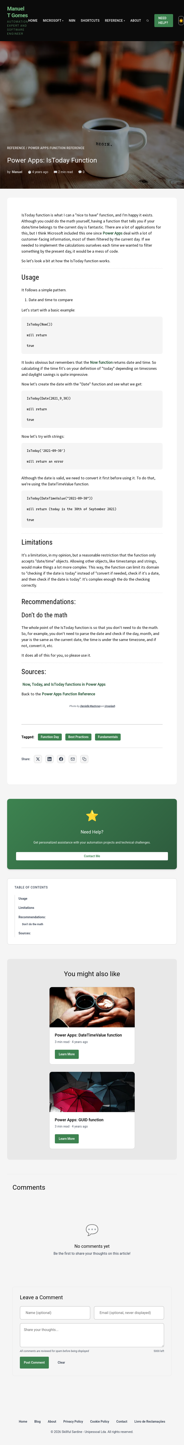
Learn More (67, 1054)
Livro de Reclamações (149, 1421)
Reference (115, 20)
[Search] (147, 20)
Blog (37, 1421)
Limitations (26, 908)
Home (33, 20)
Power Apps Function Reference (68, 693)
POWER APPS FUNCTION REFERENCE (56, 148)
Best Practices (78, 737)
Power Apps (112, 233)
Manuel (17, 172)
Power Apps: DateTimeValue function (88, 1035)
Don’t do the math (32, 924)
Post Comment (34, 1362)
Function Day (50, 737)
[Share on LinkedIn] (49, 759)
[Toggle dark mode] (181, 20)
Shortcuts (90, 20)
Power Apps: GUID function (79, 1119)
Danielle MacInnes (90, 706)
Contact (121, 1421)
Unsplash (109, 706)
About (135, 20)
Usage (23, 898)
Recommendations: (32, 917)
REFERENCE (16, 148)
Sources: (25, 933)
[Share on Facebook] (61, 759)
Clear (61, 1362)
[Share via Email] (73, 759)
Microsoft (53, 20)
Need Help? (163, 20)
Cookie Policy (99, 1421)
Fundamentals (108, 737)
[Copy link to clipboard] (84, 759)
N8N (72, 20)
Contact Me (92, 856)
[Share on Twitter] (38, 759)
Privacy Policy (73, 1421)
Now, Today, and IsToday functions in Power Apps (63, 684)
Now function (101, 362)
